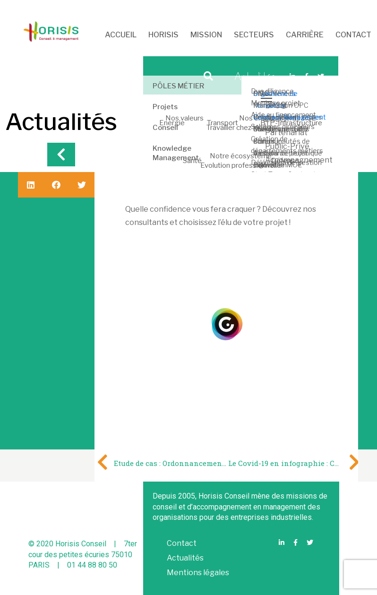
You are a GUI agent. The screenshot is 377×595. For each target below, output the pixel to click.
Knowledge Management (176, 153)
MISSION (206, 34)
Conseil (165, 127)
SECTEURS (254, 34)
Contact (182, 543)
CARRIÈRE (305, 34)
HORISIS (163, 34)
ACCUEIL (120, 34)
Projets (165, 107)
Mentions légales (198, 572)
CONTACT (353, 34)
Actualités (185, 557)
